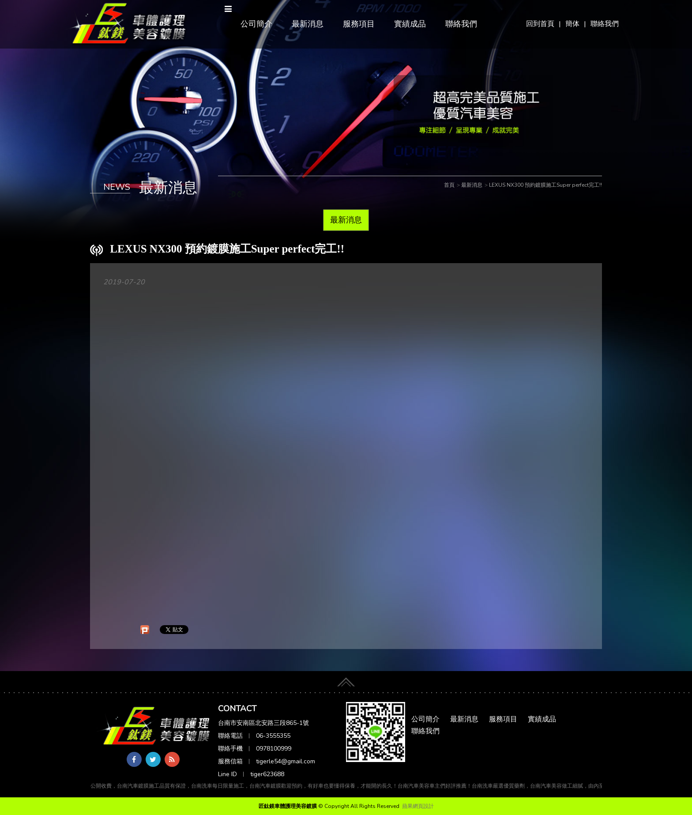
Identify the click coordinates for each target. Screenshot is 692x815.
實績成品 (410, 24)
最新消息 (307, 24)
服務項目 (359, 24)
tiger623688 (267, 774)
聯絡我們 (604, 24)
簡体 (572, 24)
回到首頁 (540, 24)
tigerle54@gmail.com (285, 761)
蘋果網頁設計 (418, 806)
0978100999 (273, 748)
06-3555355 (273, 736)
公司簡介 (256, 24)
